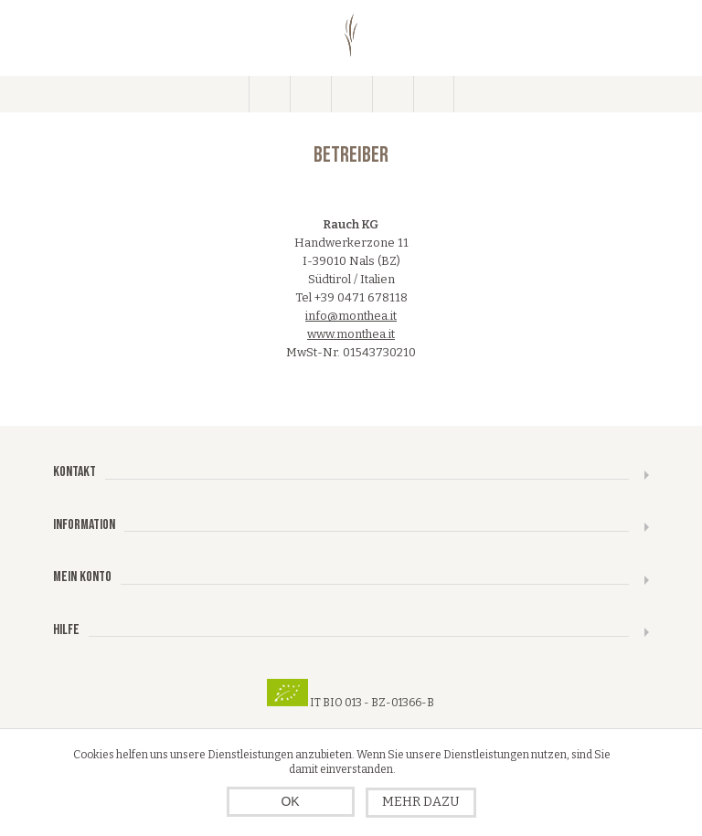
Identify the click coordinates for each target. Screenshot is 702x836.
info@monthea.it (351, 316)
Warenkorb (392, 94)
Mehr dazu (421, 802)
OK (290, 801)
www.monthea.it (351, 334)
